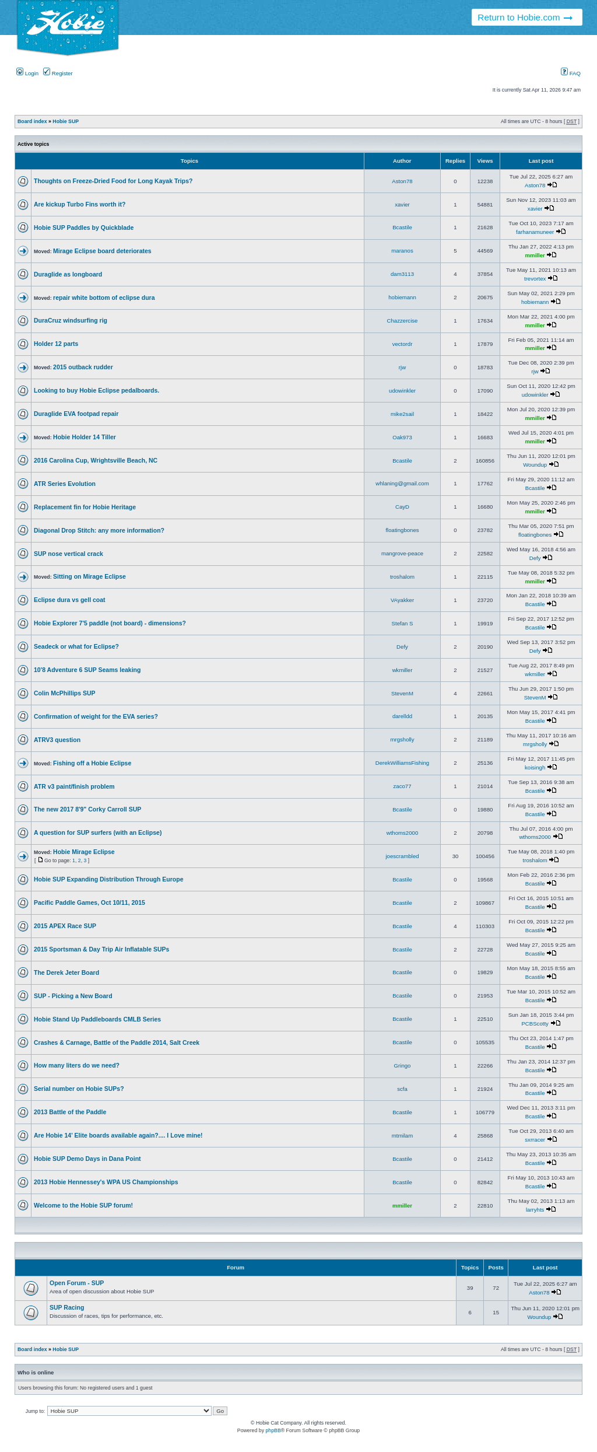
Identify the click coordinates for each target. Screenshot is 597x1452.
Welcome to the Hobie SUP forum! (83, 1205)
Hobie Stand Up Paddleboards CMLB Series (97, 1019)
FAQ (571, 73)
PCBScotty (534, 1023)
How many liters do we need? (77, 1065)
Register (57, 73)
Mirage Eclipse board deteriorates (102, 250)
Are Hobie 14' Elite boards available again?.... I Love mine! (118, 1135)
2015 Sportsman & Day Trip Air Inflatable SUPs (101, 949)
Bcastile (402, 227)
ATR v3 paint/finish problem (74, 786)
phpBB (272, 1430)
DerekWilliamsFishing (402, 763)
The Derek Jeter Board (66, 972)
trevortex (535, 278)
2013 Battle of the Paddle (70, 1111)
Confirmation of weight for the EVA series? (96, 716)
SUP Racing (67, 1307)
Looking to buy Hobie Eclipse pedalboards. (96, 390)
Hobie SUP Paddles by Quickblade (84, 227)
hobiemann (402, 297)
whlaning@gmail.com (402, 483)
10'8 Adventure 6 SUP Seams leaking (87, 669)
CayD (402, 506)
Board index (32, 121)
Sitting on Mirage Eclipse (89, 576)
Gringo (402, 1065)
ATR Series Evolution (65, 483)
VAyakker (402, 600)
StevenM (402, 693)
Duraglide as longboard (68, 274)
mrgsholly (402, 739)
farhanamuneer (535, 232)
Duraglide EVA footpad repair (76, 413)
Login (27, 73)
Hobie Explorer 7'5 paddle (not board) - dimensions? (110, 623)
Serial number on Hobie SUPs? (79, 1088)
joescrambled (402, 856)
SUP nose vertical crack (68, 553)
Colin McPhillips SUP (65, 693)
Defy (535, 558)
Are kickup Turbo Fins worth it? (79, 204)
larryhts (535, 1209)
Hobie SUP (65, 121)
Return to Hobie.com (525, 17)
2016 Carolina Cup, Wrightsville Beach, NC (95, 460)
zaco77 (403, 786)
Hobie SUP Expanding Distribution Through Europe (108, 879)
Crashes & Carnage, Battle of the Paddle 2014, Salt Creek (116, 1042)
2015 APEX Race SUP (65, 925)
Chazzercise (402, 320)
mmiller (535, 255)
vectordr (402, 344)
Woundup (535, 464)
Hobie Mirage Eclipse (84, 851)
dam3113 (402, 274)
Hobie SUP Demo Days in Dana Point (87, 1158)
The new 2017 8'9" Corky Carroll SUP (87, 809)
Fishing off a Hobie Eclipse (92, 763)
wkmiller (402, 670)
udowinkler (402, 390)
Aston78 (402, 181)
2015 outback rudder (83, 366)
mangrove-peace (402, 553)
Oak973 (402, 437)
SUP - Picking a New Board (73, 995)
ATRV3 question (57, 739)
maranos (402, 250)
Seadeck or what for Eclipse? (76, 646)
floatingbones (402, 530)
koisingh (535, 767)
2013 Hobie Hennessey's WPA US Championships (106, 1181)
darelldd (402, 716)
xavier (402, 204)
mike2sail (402, 414)
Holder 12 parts (56, 343)
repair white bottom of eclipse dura (103, 297)
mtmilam (402, 1135)
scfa (402, 1089)
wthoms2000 (403, 833)
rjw (402, 367)
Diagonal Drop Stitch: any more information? (99, 530)
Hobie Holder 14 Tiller (84, 436)
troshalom (402, 576)
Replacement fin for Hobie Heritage (85, 506)
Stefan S (402, 623)
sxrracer (535, 1139)
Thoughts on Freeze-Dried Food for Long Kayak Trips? (113, 180)
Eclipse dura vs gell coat (70, 599)
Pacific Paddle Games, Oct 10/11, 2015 (89, 902)
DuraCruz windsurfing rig (70, 320)
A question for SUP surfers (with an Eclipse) (97, 832)
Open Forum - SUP (77, 1282)
